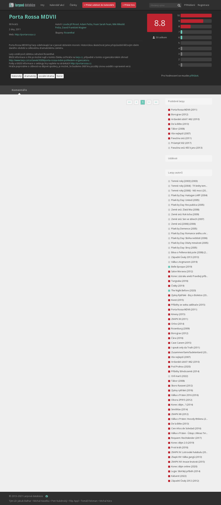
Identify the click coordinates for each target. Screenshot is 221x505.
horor (60, 76)
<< (129, 102)
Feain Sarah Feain (102, 24)
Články (73, 5)
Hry (42, 5)
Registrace (203, 5)
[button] (22, 5)
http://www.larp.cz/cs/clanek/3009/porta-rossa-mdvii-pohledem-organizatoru (49, 60)
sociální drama (46, 76)
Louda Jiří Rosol (71, 24)
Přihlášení (189, 5)
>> (156, 102)
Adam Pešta (86, 24)
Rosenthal (69, 32)
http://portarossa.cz (25, 34)
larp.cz (79, 57)
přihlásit (194, 75)
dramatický (30, 76)
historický (17, 76)
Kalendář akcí (57, 5)
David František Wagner (74, 27)
